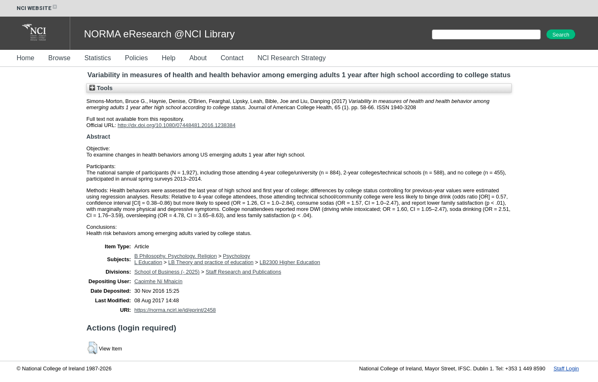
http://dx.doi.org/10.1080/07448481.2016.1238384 (176, 125)
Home (25, 57)
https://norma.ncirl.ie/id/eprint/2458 (175, 310)
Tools (101, 88)
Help (168, 57)
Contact (232, 57)
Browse (59, 57)
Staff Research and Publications (243, 272)
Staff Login (566, 368)
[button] (92, 348)
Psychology (236, 256)
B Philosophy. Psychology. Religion (175, 256)
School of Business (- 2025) (166, 272)
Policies (136, 57)
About (198, 57)
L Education (148, 262)
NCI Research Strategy (291, 57)
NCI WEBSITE (37, 8)
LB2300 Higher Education (290, 262)
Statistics (97, 57)
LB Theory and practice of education (210, 262)
